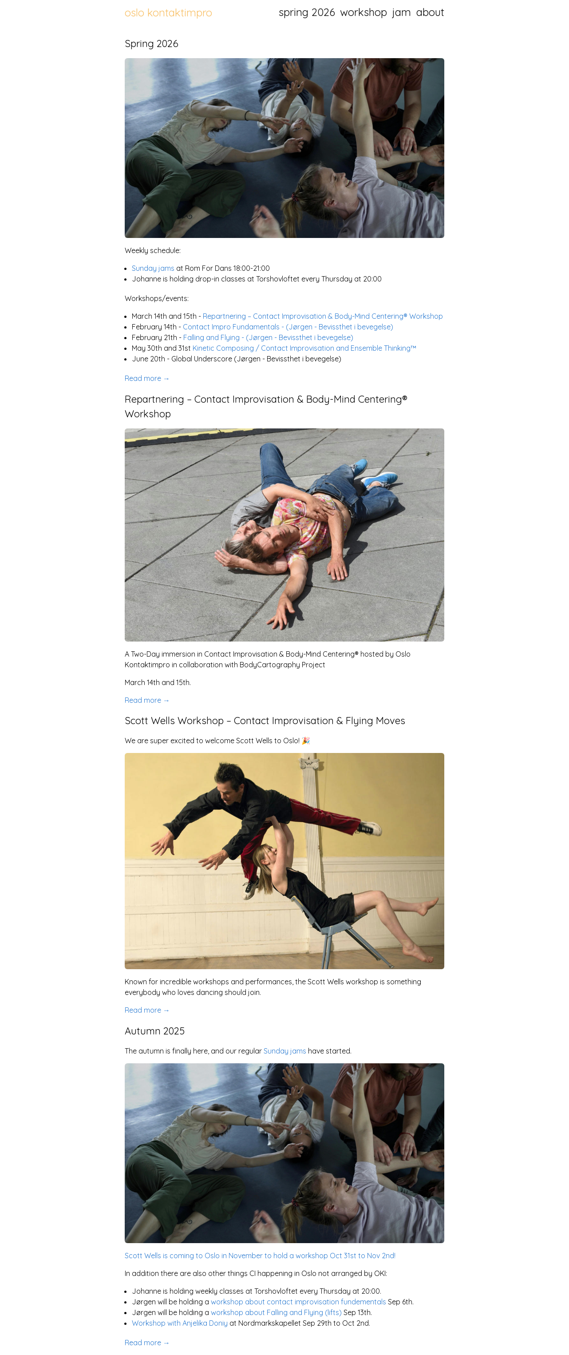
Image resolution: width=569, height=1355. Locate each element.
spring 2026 (307, 12)
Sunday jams (153, 268)
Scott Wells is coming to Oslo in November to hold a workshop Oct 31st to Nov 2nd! (260, 1255)
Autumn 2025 (155, 1031)
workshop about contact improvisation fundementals (298, 1301)
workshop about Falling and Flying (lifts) (276, 1312)
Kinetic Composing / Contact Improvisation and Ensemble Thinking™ (304, 348)
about (430, 12)
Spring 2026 (151, 43)
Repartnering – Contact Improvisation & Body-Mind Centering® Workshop (323, 316)
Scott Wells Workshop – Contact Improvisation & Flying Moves (265, 720)
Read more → (147, 378)
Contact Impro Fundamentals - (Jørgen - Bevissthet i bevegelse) (288, 326)
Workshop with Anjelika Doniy (180, 1323)
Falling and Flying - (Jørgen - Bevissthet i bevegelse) (268, 337)
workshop (363, 12)
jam (401, 12)
